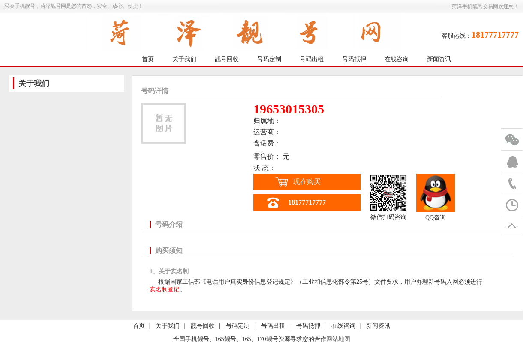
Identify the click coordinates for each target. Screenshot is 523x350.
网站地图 (338, 339)
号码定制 (269, 59)
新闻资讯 (439, 59)
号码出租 (312, 59)
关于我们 (184, 59)
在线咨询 (397, 59)
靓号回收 (227, 59)
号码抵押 (354, 59)
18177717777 (307, 202)
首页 (148, 59)
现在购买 (307, 181)
